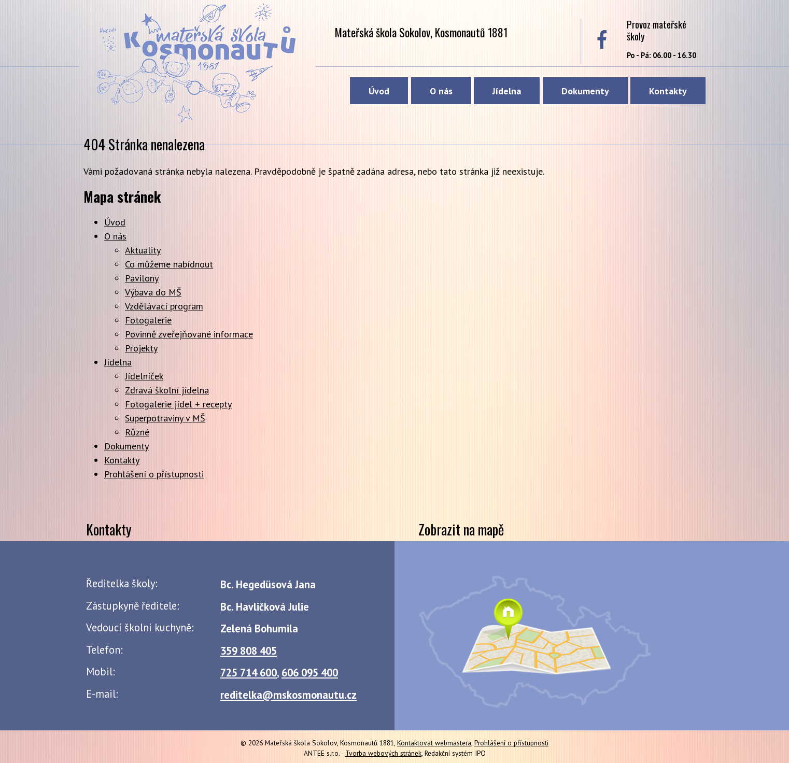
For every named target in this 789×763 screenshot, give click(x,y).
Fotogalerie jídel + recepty (178, 404)
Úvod (379, 91)
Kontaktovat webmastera (434, 742)
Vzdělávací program (164, 306)
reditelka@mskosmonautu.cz (288, 695)
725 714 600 (248, 673)
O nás (441, 91)
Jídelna (506, 91)
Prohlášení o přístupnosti (154, 474)
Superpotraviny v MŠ (165, 418)
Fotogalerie (148, 320)
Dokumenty (585, 91)
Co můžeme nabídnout (169, 264)
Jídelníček (144, 376)
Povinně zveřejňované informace (189, 334)
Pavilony (142, 278)
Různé (137, 432)
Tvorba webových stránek (383, 753)
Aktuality (143, 250)
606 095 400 (309, 673)
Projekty (141, 348)
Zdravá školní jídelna (167, 390)
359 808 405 (248, 651)
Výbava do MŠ (153, 292)
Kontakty (668, 91)
